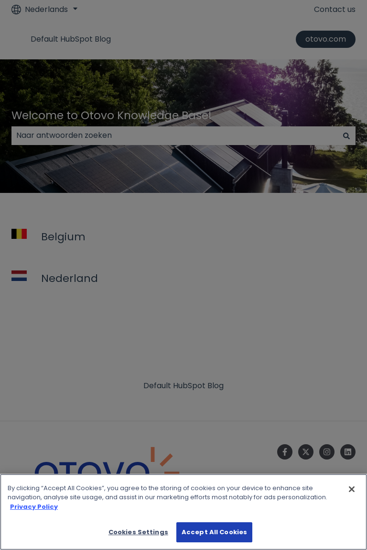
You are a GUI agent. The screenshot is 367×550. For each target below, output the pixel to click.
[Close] (351, 489)
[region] (183, 512)
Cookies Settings (138, 532)
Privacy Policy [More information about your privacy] (34, 506)
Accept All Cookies (214, 532)
